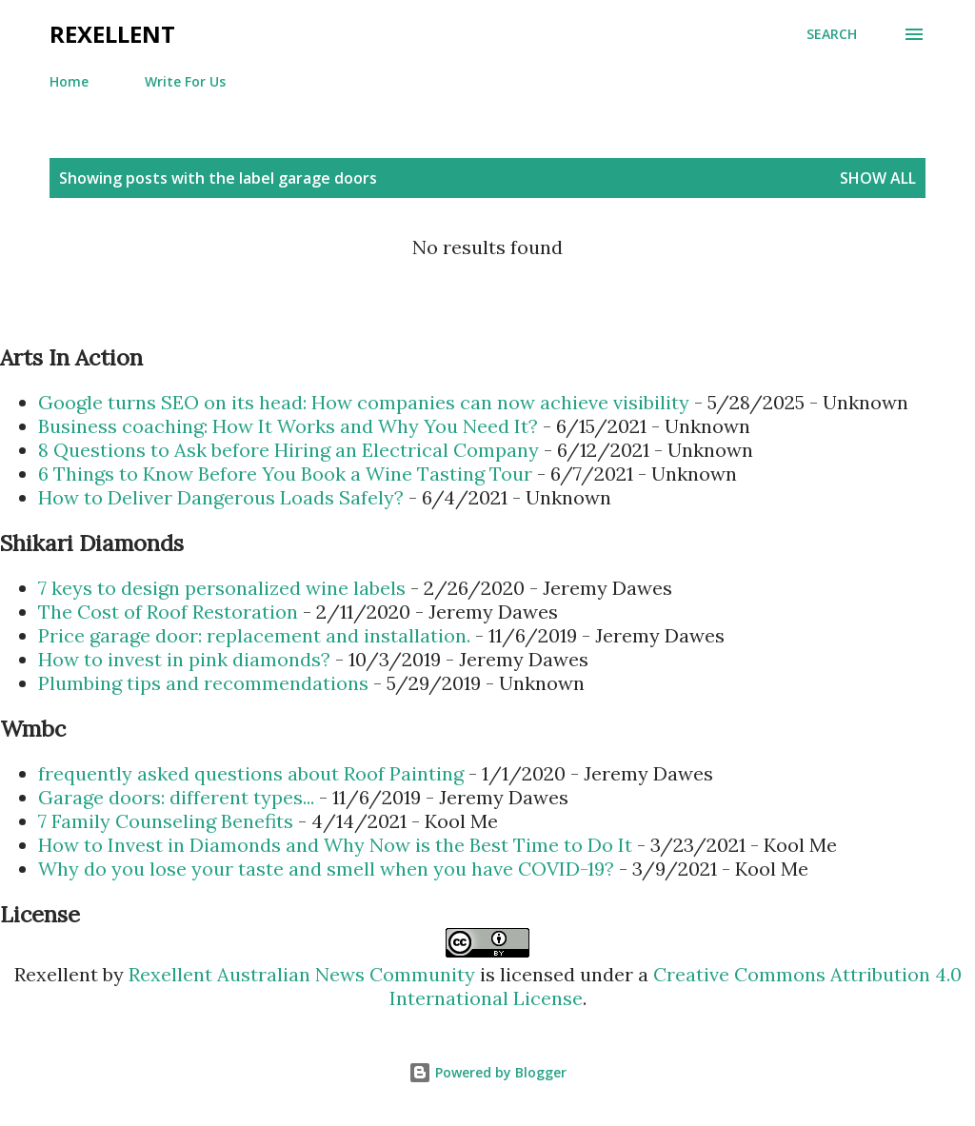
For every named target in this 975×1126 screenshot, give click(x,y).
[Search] (831, 34)
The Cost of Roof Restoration (168, 611)
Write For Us (185, 81)
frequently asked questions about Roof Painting (251, 773)
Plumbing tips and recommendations (203, 683)
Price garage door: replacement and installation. (254, 635)
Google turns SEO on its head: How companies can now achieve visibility (363, 402)
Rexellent (112, 33)
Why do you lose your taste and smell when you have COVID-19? (326, 868)
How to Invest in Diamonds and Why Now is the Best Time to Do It (335, 845)
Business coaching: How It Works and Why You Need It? (288, 426)
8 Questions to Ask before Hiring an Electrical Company (288, 450)
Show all (878, 178)
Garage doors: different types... (176, 797)
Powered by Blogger (487, 1072)
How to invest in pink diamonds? (184, 659)
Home (69, 81)
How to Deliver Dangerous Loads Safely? (221, 497)
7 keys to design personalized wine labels (222, 588)
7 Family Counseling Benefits (165, 821)
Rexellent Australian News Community (304, 974)
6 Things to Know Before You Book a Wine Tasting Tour (285, 473)
